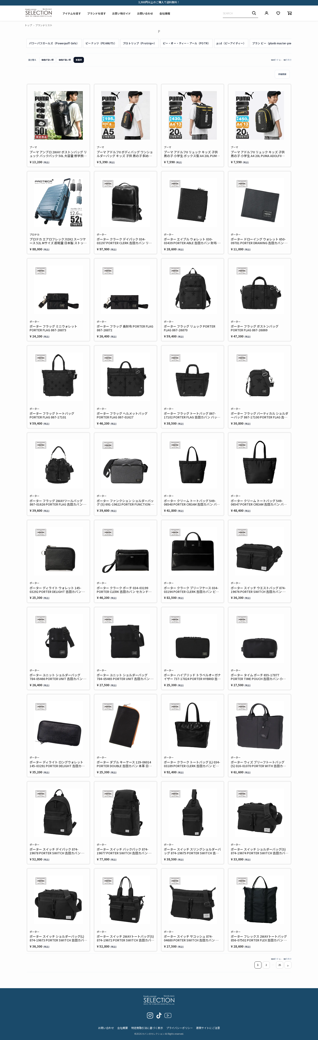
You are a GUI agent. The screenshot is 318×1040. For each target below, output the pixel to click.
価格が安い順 (47, 59)
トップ (28, 25)
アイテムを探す (71, 13)
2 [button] (266, 965)
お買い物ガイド (121, 13)
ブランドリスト (43, 25)
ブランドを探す (96, 13)
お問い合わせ (145, 13)
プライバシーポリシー (179, 1028)
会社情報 (164, 13)
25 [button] (279, 965)
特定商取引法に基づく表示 (147, 1028)
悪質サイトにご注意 (208, 1028)
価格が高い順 (65, 59)
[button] (288, 965)
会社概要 (122, 1028)
